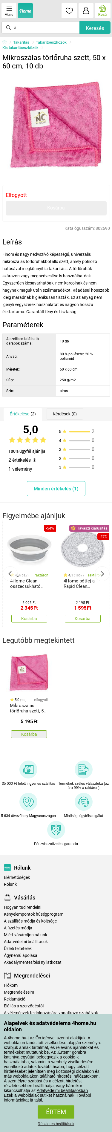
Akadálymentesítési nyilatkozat (33, 962)
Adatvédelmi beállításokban (62, 1090)
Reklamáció (14, 999)
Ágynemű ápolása (20, 955)
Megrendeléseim (19, 992)
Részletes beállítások (56, 1124)
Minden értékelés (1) (56, 489)
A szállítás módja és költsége (30, 921)
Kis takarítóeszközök (20, 47)
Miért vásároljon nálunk (25, 935)
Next (102, 573)
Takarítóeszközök (51, 42)
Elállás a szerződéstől (24, 1006)
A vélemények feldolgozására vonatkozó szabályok (51, 1013)
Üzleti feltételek (18, 948)
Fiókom (11, 985)
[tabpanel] (56, 126)
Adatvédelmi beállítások (26, 942)
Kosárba (56, 208)
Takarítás (21, 42)
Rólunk (10, 884)
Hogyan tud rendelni (22, 907)
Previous (10, 573)
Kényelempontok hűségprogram (33, 914)
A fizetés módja (18, 928)
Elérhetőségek (17, 877)
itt (31, 1100)
